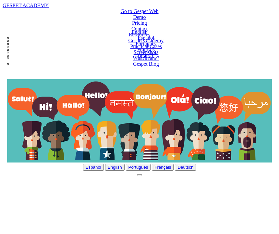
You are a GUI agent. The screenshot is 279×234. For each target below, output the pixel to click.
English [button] (140, 32)
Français (146, 49)
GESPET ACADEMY (26, 5)
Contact (139, 29)
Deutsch (146, 55)
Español (146, 38)
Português (146, 43)
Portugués (138, 167)
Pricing (139, 23)
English (115, 167)
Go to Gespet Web (139, 11)
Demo (139, 17)
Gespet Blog (146, 64)
